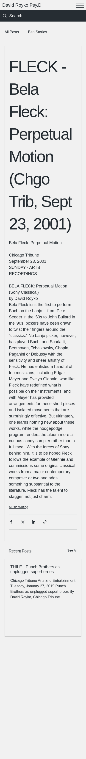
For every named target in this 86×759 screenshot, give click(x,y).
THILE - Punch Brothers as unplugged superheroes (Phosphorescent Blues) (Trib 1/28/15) (37, 569)
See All (72, 550)
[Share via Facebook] (11, 522)
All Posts (12, 32)
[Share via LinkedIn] (33, 522)
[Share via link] (45, 522)
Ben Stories (37, 32)
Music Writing (18, 507)
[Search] (19, 16)
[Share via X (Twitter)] (22, 522)
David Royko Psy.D (22, 5)
